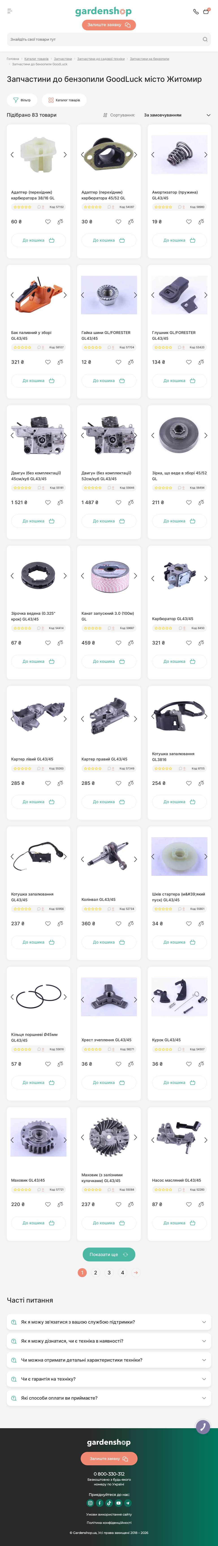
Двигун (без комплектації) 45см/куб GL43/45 (36, 476)
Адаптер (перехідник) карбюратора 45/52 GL (103, 195)
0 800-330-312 (109, 1474)
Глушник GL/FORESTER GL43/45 (174, 335)
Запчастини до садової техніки (101, 59)
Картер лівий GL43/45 (32, 759)
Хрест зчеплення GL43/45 (107, 1040)
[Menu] (10, 11)
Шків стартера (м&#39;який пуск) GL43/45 (178, 897)
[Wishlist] (48, 221)
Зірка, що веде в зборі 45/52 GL (179, 476)
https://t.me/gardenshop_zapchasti (128, 1503)
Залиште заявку (109, 25)
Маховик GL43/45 (28, 1180)
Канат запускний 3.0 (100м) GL (108, 616)
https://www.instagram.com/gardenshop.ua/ (90, 1503)
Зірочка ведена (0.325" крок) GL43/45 (33, 616)
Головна (13, 59)
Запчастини (63, 59)
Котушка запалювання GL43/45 (32, 897)
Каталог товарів (36, 59)
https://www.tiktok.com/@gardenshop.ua (109, 1503)
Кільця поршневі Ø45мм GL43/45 (34, 1037)
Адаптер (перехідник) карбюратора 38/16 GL (33, 195)
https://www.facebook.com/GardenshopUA (100, 1503)
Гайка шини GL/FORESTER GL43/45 (106, 335)
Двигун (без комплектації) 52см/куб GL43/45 (106, 476)
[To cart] (38, 240)
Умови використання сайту (109, 1514)
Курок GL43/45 (166, 1040)
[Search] (205, 39)
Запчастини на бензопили (149, 59)
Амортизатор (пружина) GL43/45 (175, 195)
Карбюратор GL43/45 (172, 619)
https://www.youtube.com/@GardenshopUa (118, 1503)
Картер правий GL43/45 (104, 759)
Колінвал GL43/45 (99, 899)
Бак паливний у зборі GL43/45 (31, 335)
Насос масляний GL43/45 (176, 1180)
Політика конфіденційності (109, 1523)
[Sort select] (173, 115)
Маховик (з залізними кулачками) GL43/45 (102, 1178)
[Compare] (60, 221)
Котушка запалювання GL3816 (173, 757)
